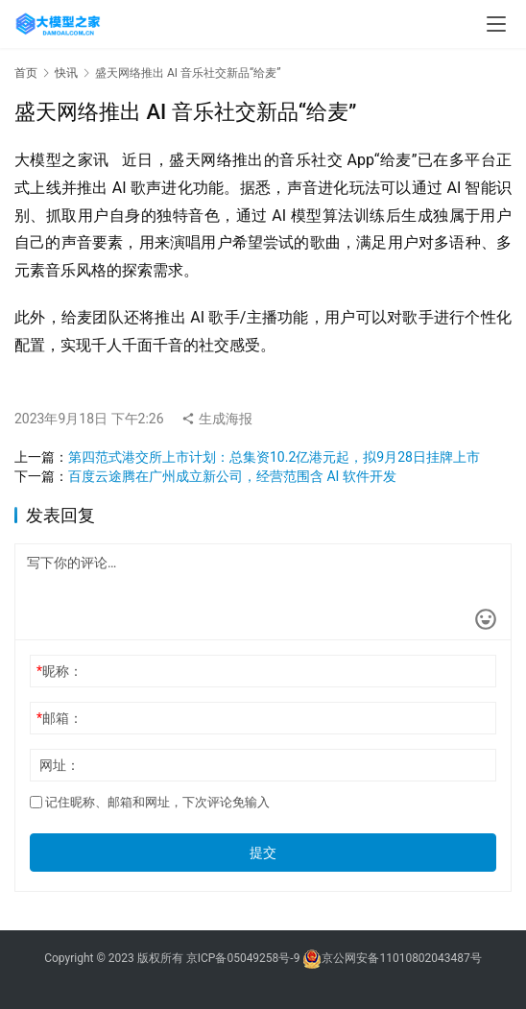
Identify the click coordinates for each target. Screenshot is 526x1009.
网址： (59, 765)
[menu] (496, 24)
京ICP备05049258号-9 (243, 959)
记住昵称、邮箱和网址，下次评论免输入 (150, 802)
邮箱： (59, 718)
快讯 (66, 73)
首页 (25, 73)
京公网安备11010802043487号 (401, 959)
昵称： (59, 671)
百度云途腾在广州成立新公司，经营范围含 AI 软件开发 (232, 476)
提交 (263, 852)
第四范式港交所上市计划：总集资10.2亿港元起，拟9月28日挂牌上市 (274, 457)
